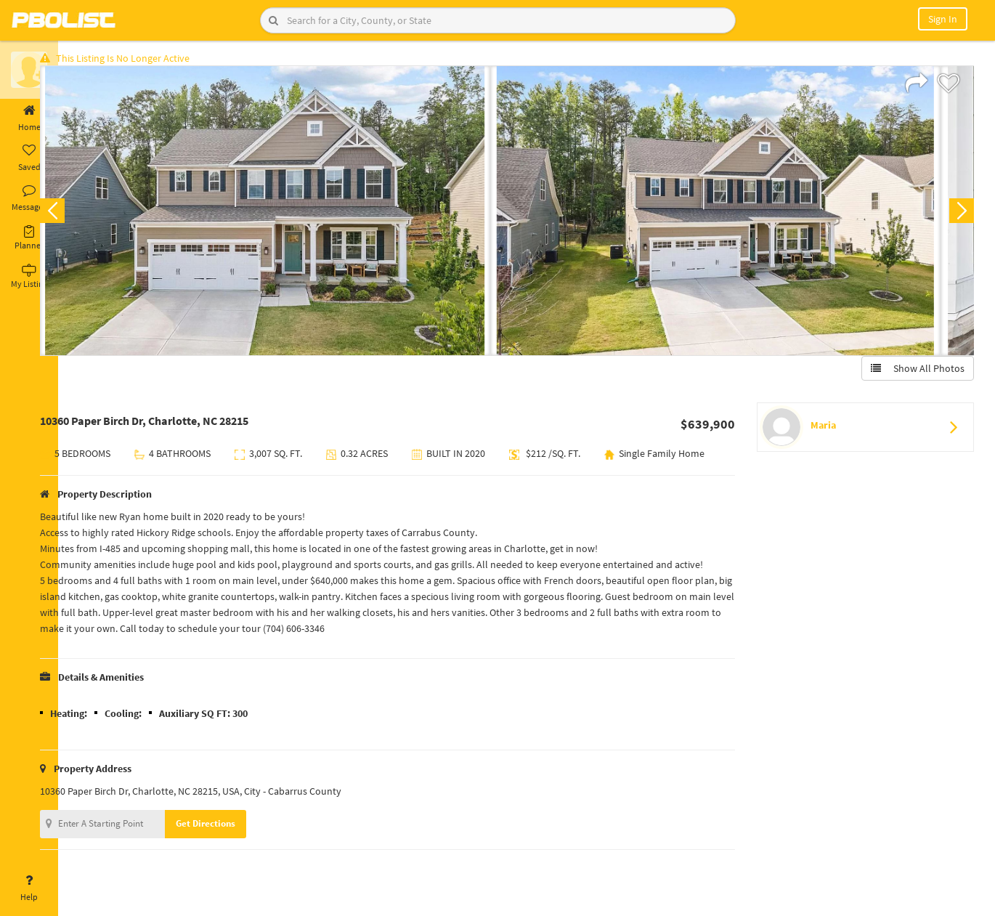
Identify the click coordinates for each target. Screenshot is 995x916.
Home (29, 118)
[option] (294, 215)
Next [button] (957, 215)
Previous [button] (81, 215)
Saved (29, 158)
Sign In (942, 18)
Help (29, 888)
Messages (29, 198)
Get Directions (234, 846)
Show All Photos (913, 372)
